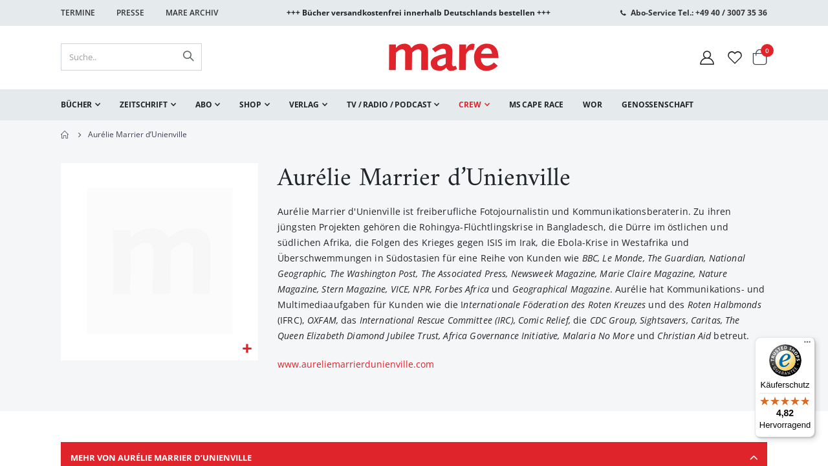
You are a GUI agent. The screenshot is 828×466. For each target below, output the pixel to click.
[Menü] (807, 340)
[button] (246, 350)
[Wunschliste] (734, 57)
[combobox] (131, 57)
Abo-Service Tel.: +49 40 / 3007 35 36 (699, 12)
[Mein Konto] (707, 57)
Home (65, 134)
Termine (78, 12)
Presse (130, 12)
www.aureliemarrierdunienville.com (356, 365)
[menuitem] (80, 104)
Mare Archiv (192, 12)
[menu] (414, 104)
